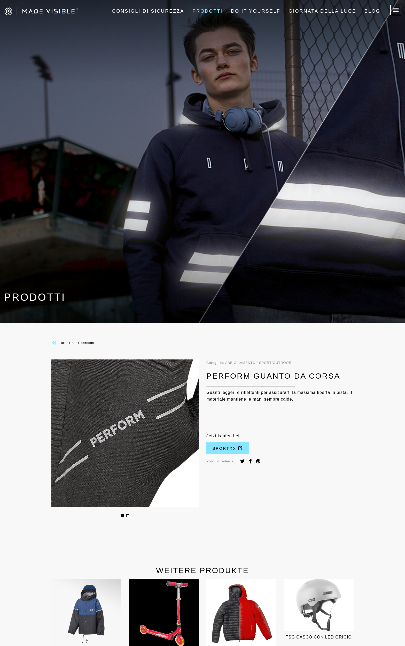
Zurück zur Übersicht (73, 343)
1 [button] (122, 515)
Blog (372, 11)
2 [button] (127, 515)
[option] (125, 433)
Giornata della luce (322, 11)
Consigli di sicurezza (148, 11)
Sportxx (228, 448)
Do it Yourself (255, 11)
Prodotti (207, 11)
